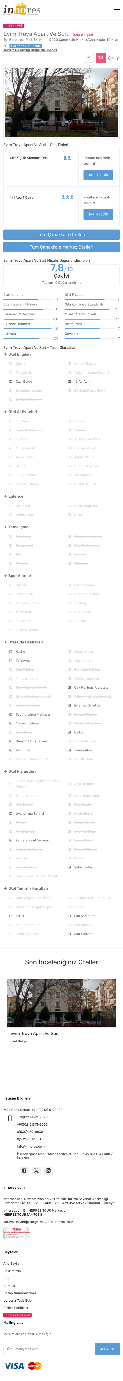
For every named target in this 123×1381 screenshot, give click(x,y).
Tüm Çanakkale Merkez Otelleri (61, 247)
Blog (6, 1278)
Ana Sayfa (11, 1263)
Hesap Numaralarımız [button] (19, 1293)
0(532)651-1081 (29, 1139)
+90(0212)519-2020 (32, 1117)
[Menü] (117, 9)
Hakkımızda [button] (12, 1271)
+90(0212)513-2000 (32, 1124)
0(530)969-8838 (30, 1132)
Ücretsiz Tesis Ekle (17, 1300)
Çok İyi (114, 58)
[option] (61, 1022)
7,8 (61, 268)
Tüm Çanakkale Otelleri (61, 234)
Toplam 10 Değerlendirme (61, 283)
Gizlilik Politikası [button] (15, 1308)
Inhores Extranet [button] (17, 1315)
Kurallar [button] (9, 1286)
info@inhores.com (31, 1146)
